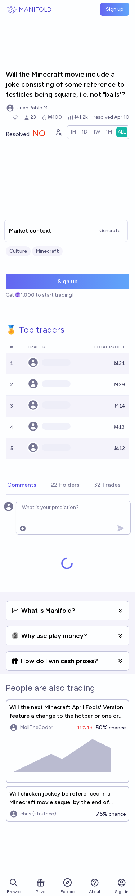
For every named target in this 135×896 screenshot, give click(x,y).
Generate (109, 231)
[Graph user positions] (58, 132)
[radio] (73, 132)
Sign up (114, 9)
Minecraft (47, 251)
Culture (18, 251)
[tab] (22, 485)
